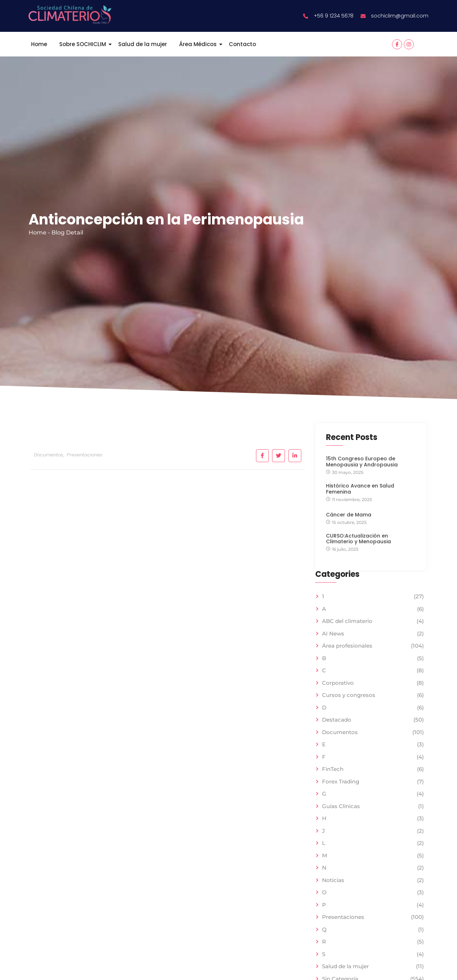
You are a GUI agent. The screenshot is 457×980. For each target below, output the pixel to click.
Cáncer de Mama (348, 515)
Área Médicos (199, 44)
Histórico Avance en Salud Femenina (360, 489)
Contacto (242, 44)
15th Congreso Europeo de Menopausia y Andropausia (362, 462)
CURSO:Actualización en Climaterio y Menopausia (358, 539)
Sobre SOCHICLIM (84, 44)
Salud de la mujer (142, 44)
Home (39, 44)
